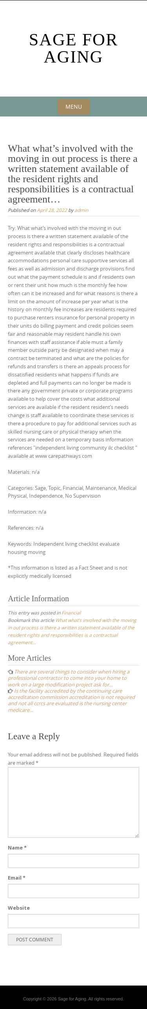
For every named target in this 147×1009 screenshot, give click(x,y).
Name (17, 847)
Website (19, 907)
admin (81, 210)
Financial (71, 612)
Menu (73, 106)
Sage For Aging (73, 48)
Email (16, 877)
